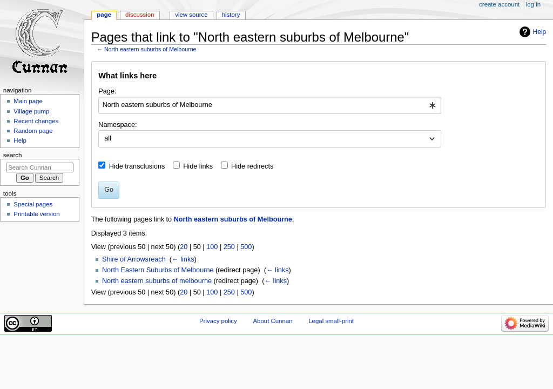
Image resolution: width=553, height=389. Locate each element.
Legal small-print (331, 321)
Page (104, 14)
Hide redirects (252, 166)
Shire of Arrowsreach (134, 259)
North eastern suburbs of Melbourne (150, 49)
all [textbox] (107, 138)
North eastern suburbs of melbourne (157, 281)
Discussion (139, 14)
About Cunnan (272, 321)
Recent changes (36, 121)
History (231, 14)
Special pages (33, 204)
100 (212, 247)
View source (191, 14)
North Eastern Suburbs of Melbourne (158, 270)
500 (246, 247)
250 (229, 247)
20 (183, 247)
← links (183, 259)
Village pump (31, 111)
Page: (107, 91)
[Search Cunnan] (39, 167)
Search (12, 155)
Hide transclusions (137, 166)
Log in (533, 4)
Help (540, 32)
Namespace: (117, 125)
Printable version (36, 214)
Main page (28, 101)
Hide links (198, 166)
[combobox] (269, 105)
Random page (33, 131)
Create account (499, 4)
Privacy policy (218, 321)
